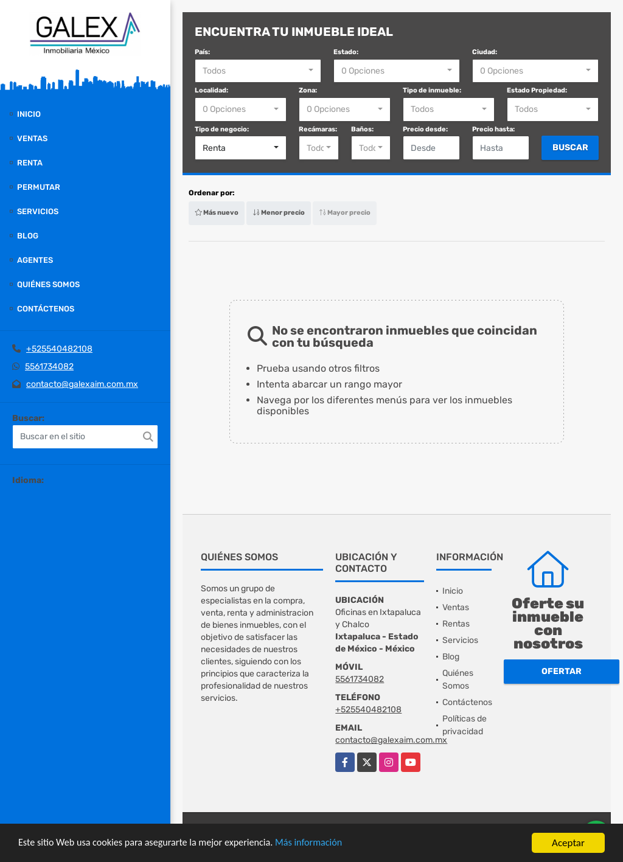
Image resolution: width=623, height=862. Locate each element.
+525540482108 (59, 349)
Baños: (362, 129)
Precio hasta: (493, 129)
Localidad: (211, 90)
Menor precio (278, 213)
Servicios (37, 211)
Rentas (456, 624)
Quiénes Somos (48, 284)
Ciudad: (484, 52)
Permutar (38, 187)
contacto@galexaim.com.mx (82, 384)
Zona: (308, 90)
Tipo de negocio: (222, 129)
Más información (324, 843)
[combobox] (258, 71)
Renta (30, 162)
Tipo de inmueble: (432, 90)
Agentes (35, 260)
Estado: (345, 52)
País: (202, 52)
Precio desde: (425, 129)
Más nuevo (216, 213)
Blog (27, 235)
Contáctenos (45, 308)
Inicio (29, 114)
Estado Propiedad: (537, 90)
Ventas (32, 138)
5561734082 (49, 366)
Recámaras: (318, 129)
